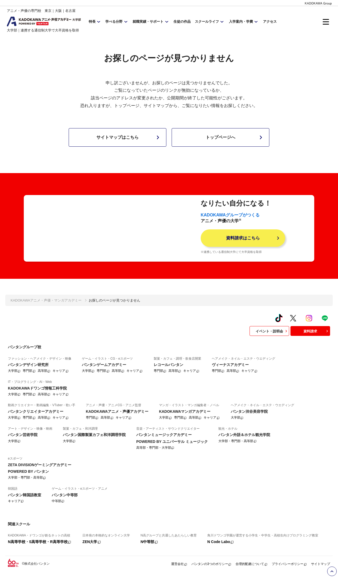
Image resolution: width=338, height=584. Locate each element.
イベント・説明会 (272, 340)
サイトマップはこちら (128, 137)
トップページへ (235, 137)
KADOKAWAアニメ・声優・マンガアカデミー (46, 309)
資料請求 (316, 340)
